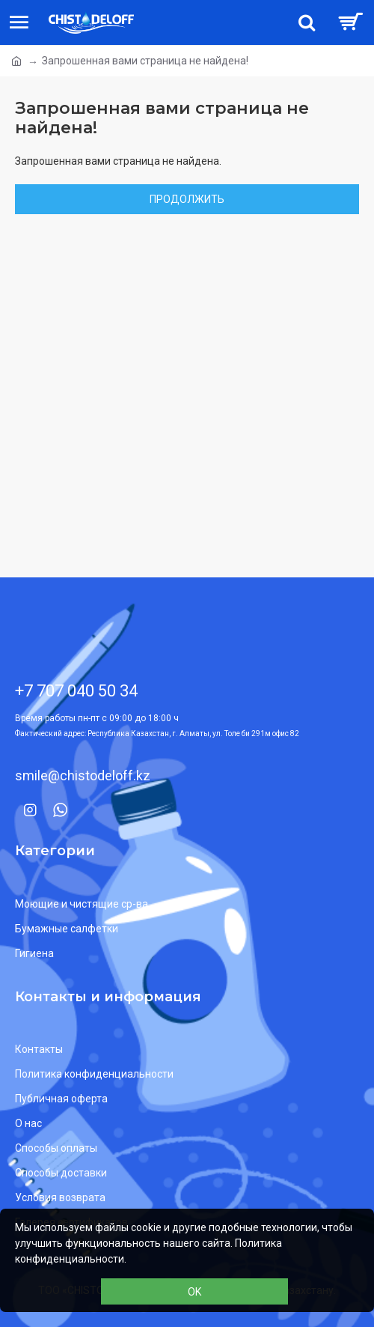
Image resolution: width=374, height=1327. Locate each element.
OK (194, 1292)
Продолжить (187, 199)
